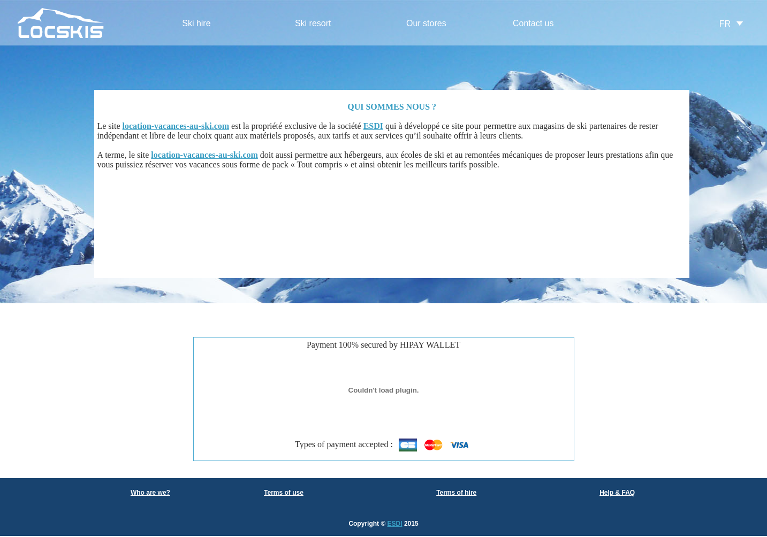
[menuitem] (196, 24)
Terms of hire (456, 492)
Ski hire (196, 23)
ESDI (395, 523)
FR (725, 23)
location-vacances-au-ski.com (176, 126)
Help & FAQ (617, 492)
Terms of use (283, 492)
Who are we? (150, 492)
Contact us (533, 23)
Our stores (426, 23)
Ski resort (313, 23)
